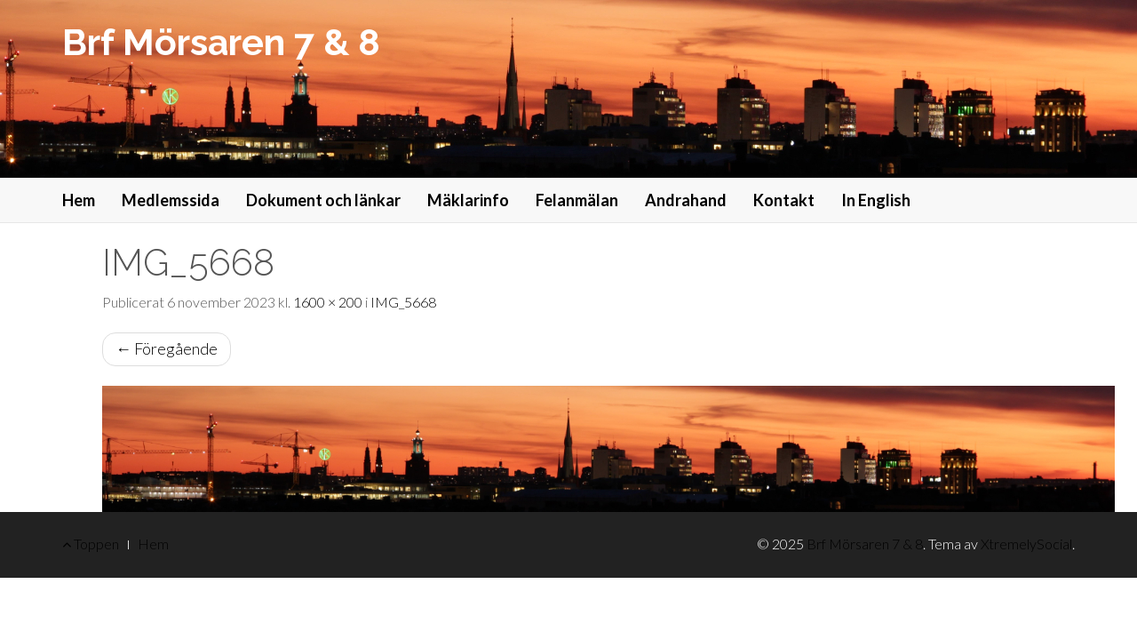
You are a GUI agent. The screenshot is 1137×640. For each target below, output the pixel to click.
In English (875, 200)
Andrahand (686, 200)
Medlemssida (170, 200)
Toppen (90, 543)
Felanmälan (577, 200)
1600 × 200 (327, 301)
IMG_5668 (403, 301)
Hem (78, 200)
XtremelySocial (1026, 543)
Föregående (166, 348)
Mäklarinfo (468, 200)
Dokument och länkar (323, 200)
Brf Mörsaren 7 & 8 (221, 42)
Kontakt (784, 200)
